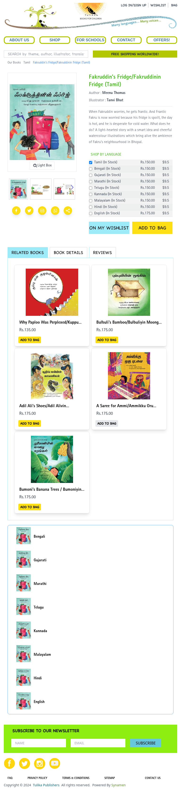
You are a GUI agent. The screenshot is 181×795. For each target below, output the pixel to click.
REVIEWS (102, 252)
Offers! (161, 40)
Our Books (14, 62)
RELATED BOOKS (28, 252)
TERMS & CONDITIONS (75, 778)
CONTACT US (152, 778)
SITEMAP (109, 778)
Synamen (118, 785)
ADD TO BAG (152, 228)
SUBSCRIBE (146, 743)
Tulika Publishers (46, 785)
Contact (126, 40)
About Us (19, 40)
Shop (54, 40)
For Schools (90, 40)
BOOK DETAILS (68, 252)
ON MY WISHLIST (109, 228)
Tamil (27, 62)
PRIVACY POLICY (37, 778)
